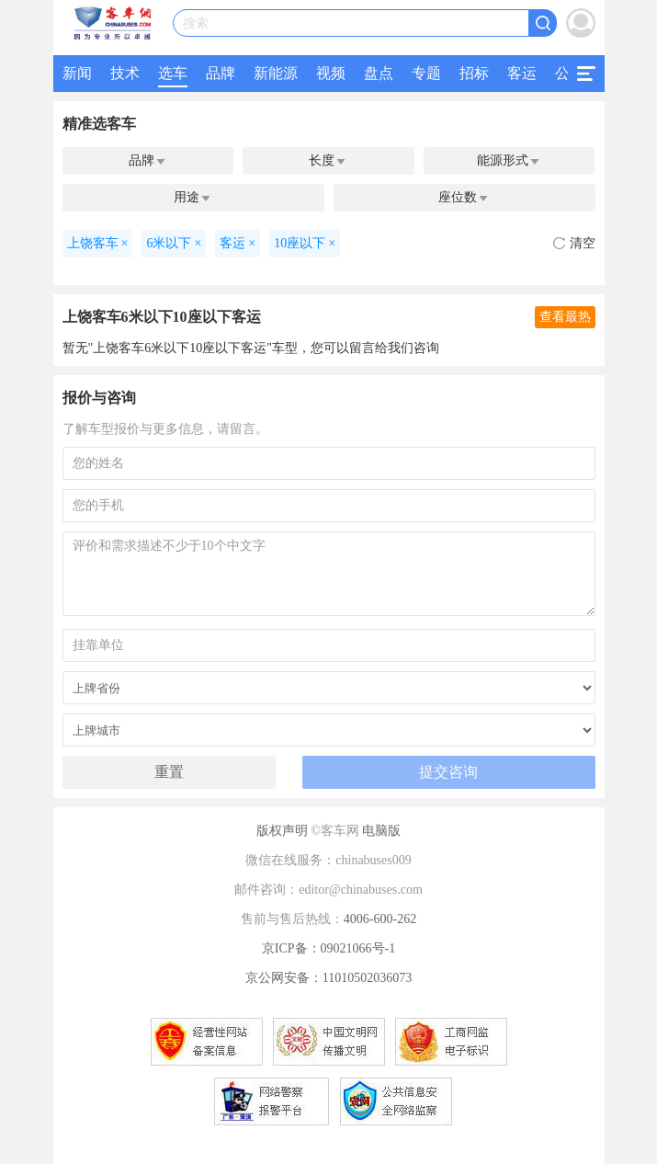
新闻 (77, 73)
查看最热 (565, 317)
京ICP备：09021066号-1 (328, 948)
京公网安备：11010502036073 (328, 978)
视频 (330, 73)
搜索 (196, 23)
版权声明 (282, 831)
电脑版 (381, 831)
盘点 (378, 73)
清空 (574, 243)
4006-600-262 (380, 919)
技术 (125, 73)
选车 (172, 73)
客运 (522, 73)
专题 (426, 73)
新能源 (276, 73)
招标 (474, 73)
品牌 (220, 73)
